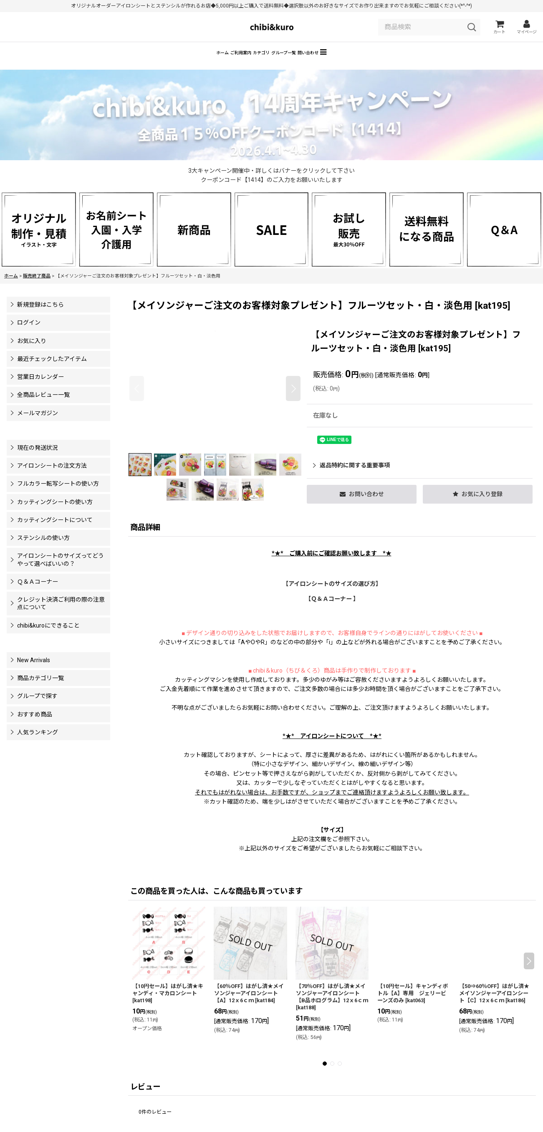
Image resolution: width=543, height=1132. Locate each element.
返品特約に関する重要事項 (351, 477)
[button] (385, 63)
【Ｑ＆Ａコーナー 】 (332, 611)
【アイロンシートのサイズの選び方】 (332, 595)
